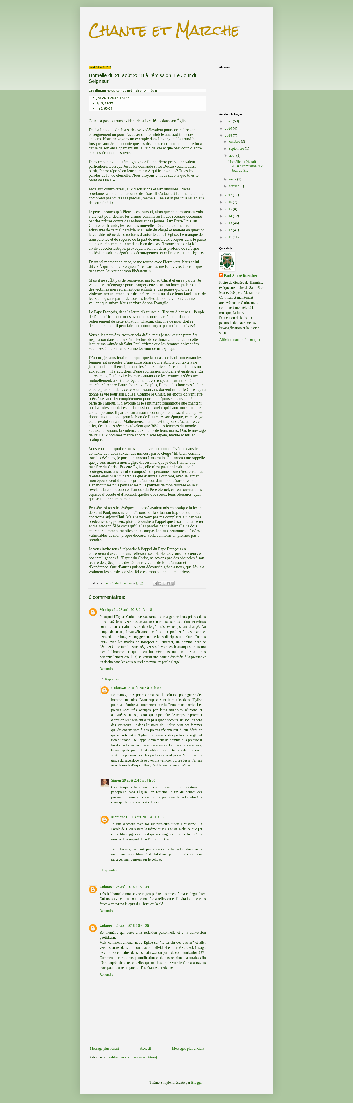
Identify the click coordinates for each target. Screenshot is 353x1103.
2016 (229, 202)
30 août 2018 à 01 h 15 (147, 817)
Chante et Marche (164, 30)
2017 (229, 195)
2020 (229, 128)
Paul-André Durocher (240, 276)
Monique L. (109, 610)
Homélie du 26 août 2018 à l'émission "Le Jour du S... (245, 166)
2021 (229, 121)
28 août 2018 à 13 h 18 (135, 610)
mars (233, 179)
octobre (235, 141)
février (234, 186)
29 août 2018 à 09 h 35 (139, 780)
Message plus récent (104, 1048)
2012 (229, 230)
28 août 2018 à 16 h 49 (132, 887)
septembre (237, 148)
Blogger (197, 1082)
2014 (229, 216)
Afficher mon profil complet (239, 339)
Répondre (106, 669)
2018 (229, 135)
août (232, 155)
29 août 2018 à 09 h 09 (144, 688)
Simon (116, 780)
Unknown (118, 688)
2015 (229, 209)
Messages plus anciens (188, 1048)
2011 (229, 237)
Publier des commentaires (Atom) (132, 1057)
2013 (229, 223)
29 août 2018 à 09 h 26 (132, 925)
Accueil (145, 1048)
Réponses (112, 679)
